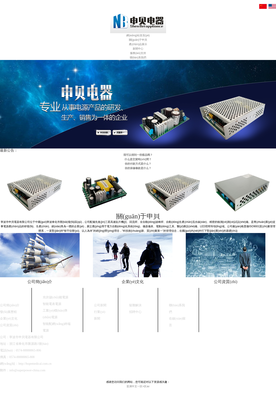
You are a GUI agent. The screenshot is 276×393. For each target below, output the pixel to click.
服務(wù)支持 (138, 53)
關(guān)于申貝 (138, 39)
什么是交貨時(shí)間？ (138, 159)
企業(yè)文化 (133, 281)
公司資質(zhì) (225, 281)
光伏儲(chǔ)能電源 (55, 297)
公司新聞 (100, 305)
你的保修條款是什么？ (138, 168)
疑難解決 (135, 305)
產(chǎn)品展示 (138, 44)
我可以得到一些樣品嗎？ (138, 154)
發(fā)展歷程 (8, 312)
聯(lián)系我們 (138, 57)
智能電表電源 (52, 304)
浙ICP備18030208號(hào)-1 (68, 376)
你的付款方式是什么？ (138, 163)
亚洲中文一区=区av (138, 386)
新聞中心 (138, 48)
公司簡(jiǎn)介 (39, 281)
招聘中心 (135, 312)
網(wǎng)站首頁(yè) (138, 35)
